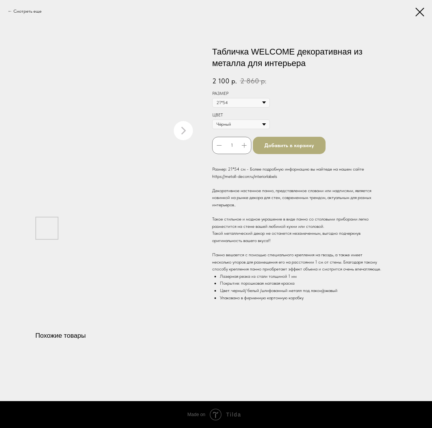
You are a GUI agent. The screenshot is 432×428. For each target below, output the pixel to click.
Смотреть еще (27, 11)
